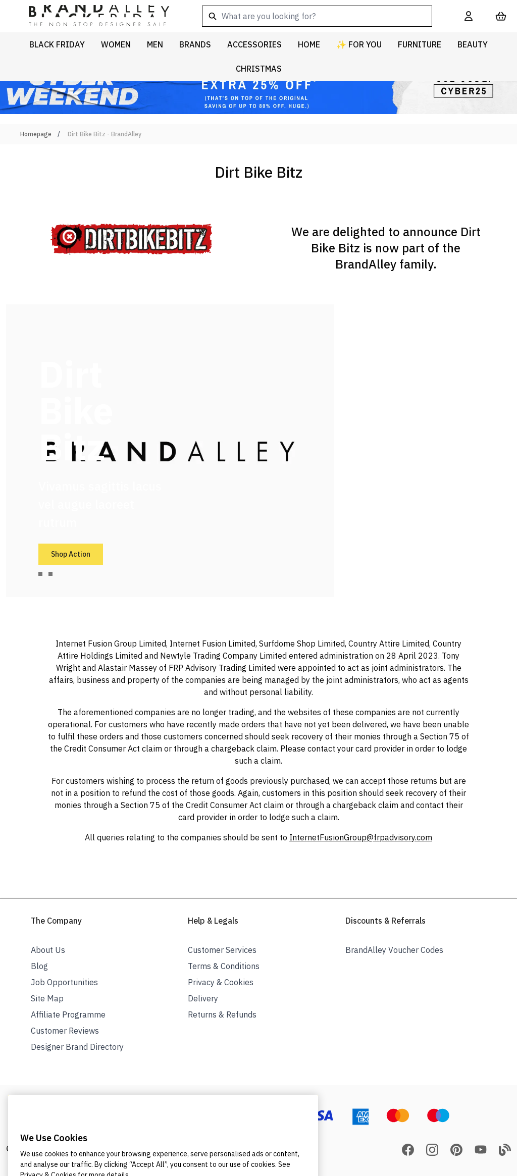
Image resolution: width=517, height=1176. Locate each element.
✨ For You (359, 44)
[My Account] (468, 16)
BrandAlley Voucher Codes (394, 950)
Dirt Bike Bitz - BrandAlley (104, 134)
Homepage (35, 134)
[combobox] (317, 16)
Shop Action (70, 554)
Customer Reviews (65, 1031)
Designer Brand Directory (77, 1047)
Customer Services (222, 950)
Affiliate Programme (68, 1014)
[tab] (40, 574)
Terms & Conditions (224, 966)
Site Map (47, 998)
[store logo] (91, 16)
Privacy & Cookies (220, 982)
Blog (39, 966)
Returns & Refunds (222, 1014)
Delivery (203, 998)
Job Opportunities (64, 982)
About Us (48, 950)
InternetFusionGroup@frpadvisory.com (360, 837)
